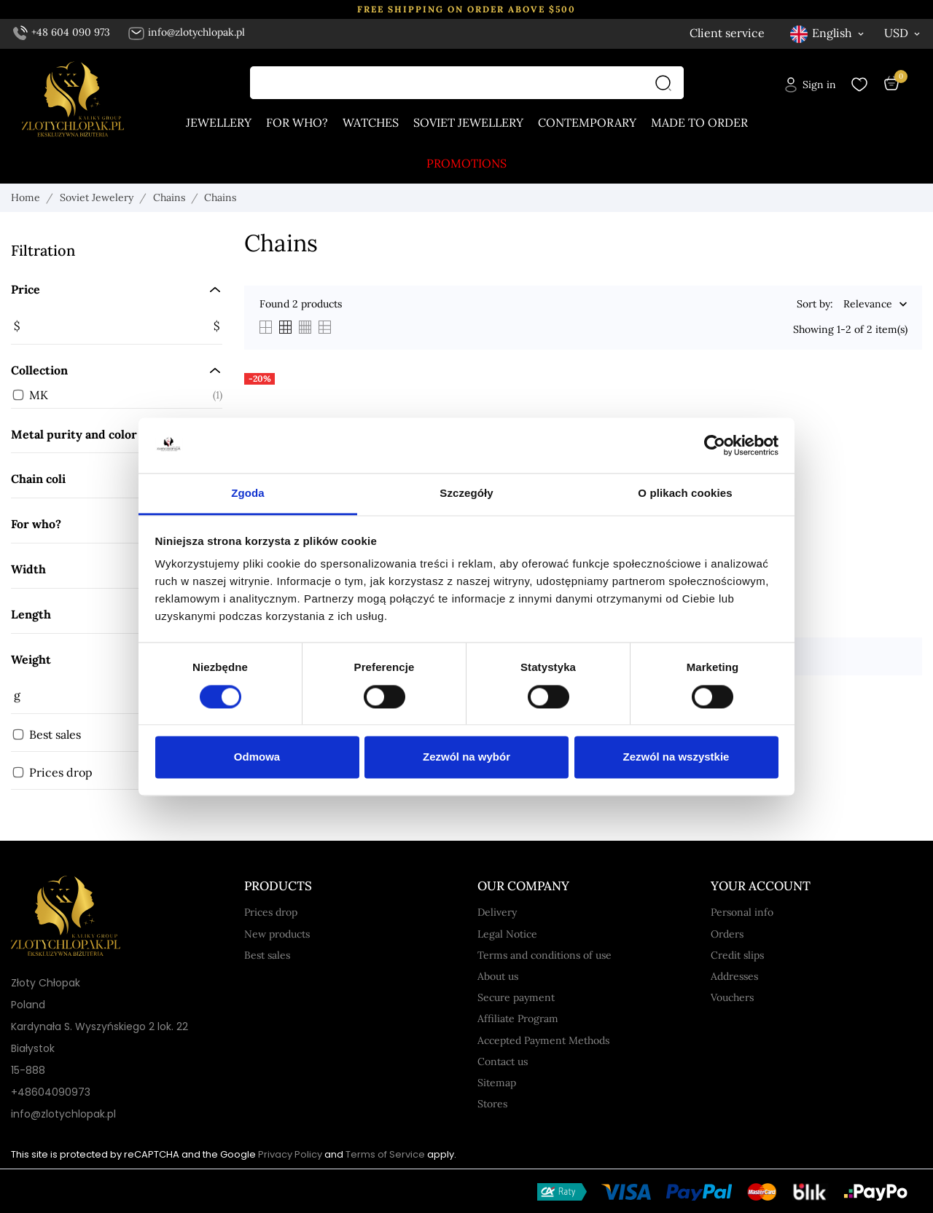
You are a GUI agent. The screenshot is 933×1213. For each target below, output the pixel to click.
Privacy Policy (290, 1154)
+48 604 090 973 (62, 32)
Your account (761, 886)
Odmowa (257, 757)
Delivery (497, 912)
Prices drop (270, 912)
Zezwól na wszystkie (676, 757)
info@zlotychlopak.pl (186, 32)
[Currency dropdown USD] (903, 32)
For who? (297, 122)
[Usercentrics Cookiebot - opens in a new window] (714, 445)
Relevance (867, 304)
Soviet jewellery (468, 122)
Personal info (742, 912)
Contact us (502, 1061)
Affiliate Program (517, 1018)
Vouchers (732, 997)
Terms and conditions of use (544, 955)
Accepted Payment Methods (543, 1040)
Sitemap (496, 1082)
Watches (371, 122)
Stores (492, 1103)
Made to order (699, 122)
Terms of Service (385, 1154)
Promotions (466, 163)
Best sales (267, 955)
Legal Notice (507, 934)
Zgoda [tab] (248, 493)
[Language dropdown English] (828, 33)
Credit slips (737, 955)
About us (497, 976)
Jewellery (218, 122)
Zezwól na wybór (466, 757)
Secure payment (516, 997)
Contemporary (587, 122)
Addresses (734, 976)
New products (277, 934)
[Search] (667, 82)
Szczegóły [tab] (466, 493)
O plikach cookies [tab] (685, 493)
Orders (727, 934)
